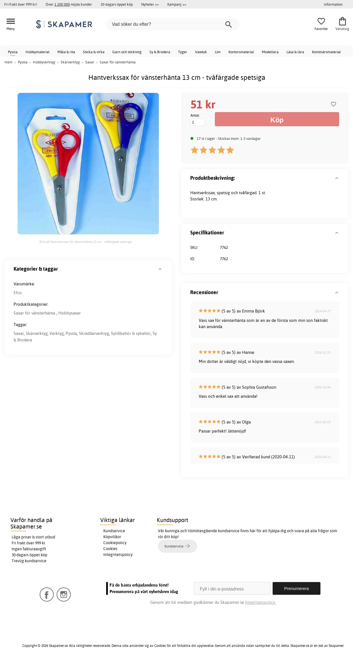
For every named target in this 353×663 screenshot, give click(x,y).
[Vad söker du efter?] (172, 24)
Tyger (182, 52)
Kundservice (114, 530)
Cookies (110, 548)
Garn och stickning (127, 52)
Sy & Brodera (159, 52)
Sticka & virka (93, 52)
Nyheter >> (150, 4)
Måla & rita (66, 52)
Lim (218, 52)
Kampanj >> (176, 4)
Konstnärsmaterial (326, 52)
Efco (18, 292)
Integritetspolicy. (260, 602)
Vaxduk (201, 52)
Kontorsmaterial (241, 52)
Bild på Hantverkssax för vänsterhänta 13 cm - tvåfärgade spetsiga (85, 242)
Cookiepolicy (115, 542)
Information (333, 4)
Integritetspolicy (118, 554)
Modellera (270, 52)
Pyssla (13, 52)
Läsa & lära (295, 52)
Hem (8, 62)
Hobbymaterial (37, 52)
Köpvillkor (112, 536)
